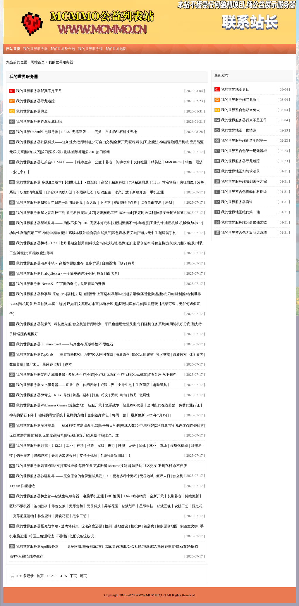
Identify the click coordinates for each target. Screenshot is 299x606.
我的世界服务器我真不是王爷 (39, 91)
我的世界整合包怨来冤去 (240, 110)
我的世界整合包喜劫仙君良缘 (244, 192)
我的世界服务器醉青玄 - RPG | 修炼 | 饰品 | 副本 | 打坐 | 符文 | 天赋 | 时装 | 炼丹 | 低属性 (83, 395)
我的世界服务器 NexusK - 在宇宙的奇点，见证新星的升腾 (60, 284)
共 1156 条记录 (22, 576)
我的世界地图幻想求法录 (240, 171)
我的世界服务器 (35, 49)
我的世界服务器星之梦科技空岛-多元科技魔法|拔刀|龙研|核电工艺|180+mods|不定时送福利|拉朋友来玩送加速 (100, 213)
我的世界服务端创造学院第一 (244, 140)
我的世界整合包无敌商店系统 (244, 233)
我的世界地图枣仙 (235, 89)
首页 (40, 576)
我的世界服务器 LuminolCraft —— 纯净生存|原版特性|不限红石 (64, 344)
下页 (73, 576)
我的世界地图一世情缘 (238, 130)
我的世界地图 (116, 49)
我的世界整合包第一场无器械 (244, 151)
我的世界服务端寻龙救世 (240, 100)
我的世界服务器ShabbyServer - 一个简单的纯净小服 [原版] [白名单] (67, 273)
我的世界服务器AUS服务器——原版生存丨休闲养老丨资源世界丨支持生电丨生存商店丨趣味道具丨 (93, 385)
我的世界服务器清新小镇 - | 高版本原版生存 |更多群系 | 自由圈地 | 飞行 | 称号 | (76, 263)
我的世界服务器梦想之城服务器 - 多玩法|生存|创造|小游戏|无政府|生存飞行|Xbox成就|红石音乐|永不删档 (96, 375)
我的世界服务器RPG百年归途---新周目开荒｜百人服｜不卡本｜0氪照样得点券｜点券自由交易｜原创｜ (96, 202)
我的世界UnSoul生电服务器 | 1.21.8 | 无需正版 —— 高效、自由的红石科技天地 (76, 132)
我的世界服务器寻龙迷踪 (35, 101)
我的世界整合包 (63, 49)
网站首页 (38, 62)
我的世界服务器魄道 (32, 111)
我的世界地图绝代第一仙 (240, 212)
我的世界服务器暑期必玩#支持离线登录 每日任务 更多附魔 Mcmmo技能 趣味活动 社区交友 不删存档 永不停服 (101, 466)
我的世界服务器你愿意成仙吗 (39, 122)
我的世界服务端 (90, 49)
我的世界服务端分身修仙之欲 (244, 222)
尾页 (83, 576)
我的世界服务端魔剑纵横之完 (244, 181)
